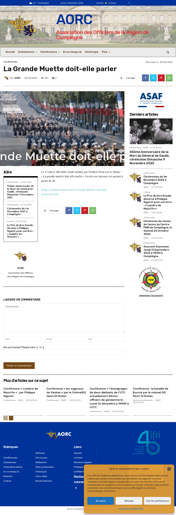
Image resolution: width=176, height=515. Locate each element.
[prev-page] (5, 421)
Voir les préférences (157, 500)
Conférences (10, 62)
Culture (10, 221)
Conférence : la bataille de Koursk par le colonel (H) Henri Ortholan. (151, 392)
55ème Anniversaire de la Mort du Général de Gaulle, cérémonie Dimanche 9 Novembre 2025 (20, 191)
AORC (17, 78)
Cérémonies (12, 182)
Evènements (149, 234)
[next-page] (11, 421)
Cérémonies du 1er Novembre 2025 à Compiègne (18, 211)
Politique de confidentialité (131, 508)
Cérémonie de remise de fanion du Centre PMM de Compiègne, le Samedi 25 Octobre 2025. (158, 219)
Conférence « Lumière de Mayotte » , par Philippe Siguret (22, 392)
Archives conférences (143, 400)
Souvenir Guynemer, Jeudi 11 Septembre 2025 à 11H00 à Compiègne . (156, 241)
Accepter (101, 500)
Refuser (129, 500)
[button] (169, 469)
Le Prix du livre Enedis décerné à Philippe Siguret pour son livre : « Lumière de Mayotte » (20, 230)
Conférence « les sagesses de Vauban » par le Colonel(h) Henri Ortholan (66, 394)
